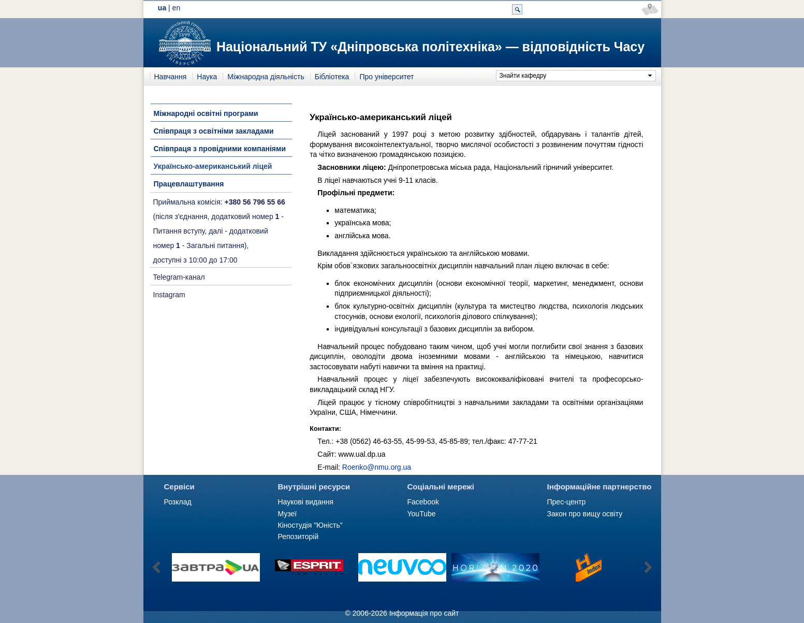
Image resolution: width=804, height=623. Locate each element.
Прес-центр (566, 502)
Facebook (423, 502)
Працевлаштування (189, 184)
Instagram (169, 295)
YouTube (421, 514)
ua (162, 8)
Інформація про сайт (424, 613)
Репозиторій (298, 536)
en (176, 8)
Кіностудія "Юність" (310, 525)
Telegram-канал (179, 277)
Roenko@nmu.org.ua (376, 467)
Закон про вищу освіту (585, 514)
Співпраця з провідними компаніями (220, 148)
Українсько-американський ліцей (213, 166)
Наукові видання (306, 502)
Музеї (287, 514)
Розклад (178, 502)
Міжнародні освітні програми (206, 113)
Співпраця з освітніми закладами (214, 131)
